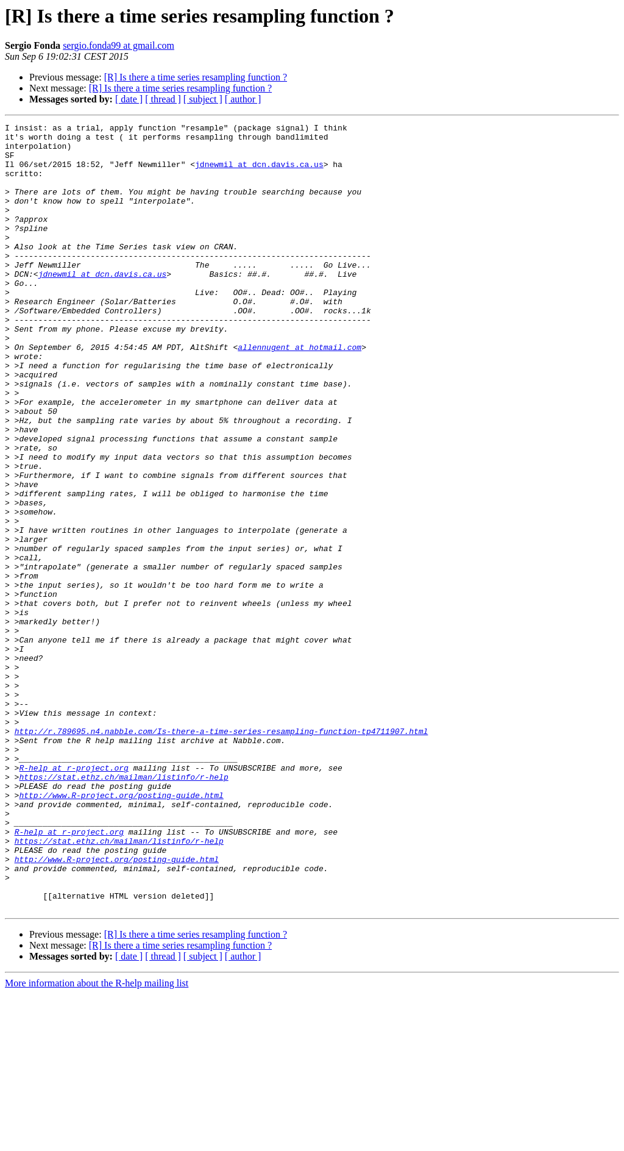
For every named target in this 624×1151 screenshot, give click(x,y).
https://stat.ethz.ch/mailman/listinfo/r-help (123, 908)
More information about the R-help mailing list (96, 1140)
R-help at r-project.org (73, 897)
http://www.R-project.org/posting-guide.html (121, 930)
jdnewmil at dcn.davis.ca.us (259, 173)
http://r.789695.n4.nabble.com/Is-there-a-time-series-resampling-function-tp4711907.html (221, 853)
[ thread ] (163, 99)
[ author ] (243, 99)
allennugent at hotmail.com (299, 392)
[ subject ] (202, 99)
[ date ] (129, 99)
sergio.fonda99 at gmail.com (118, 45)
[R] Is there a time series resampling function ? (195, 77)
